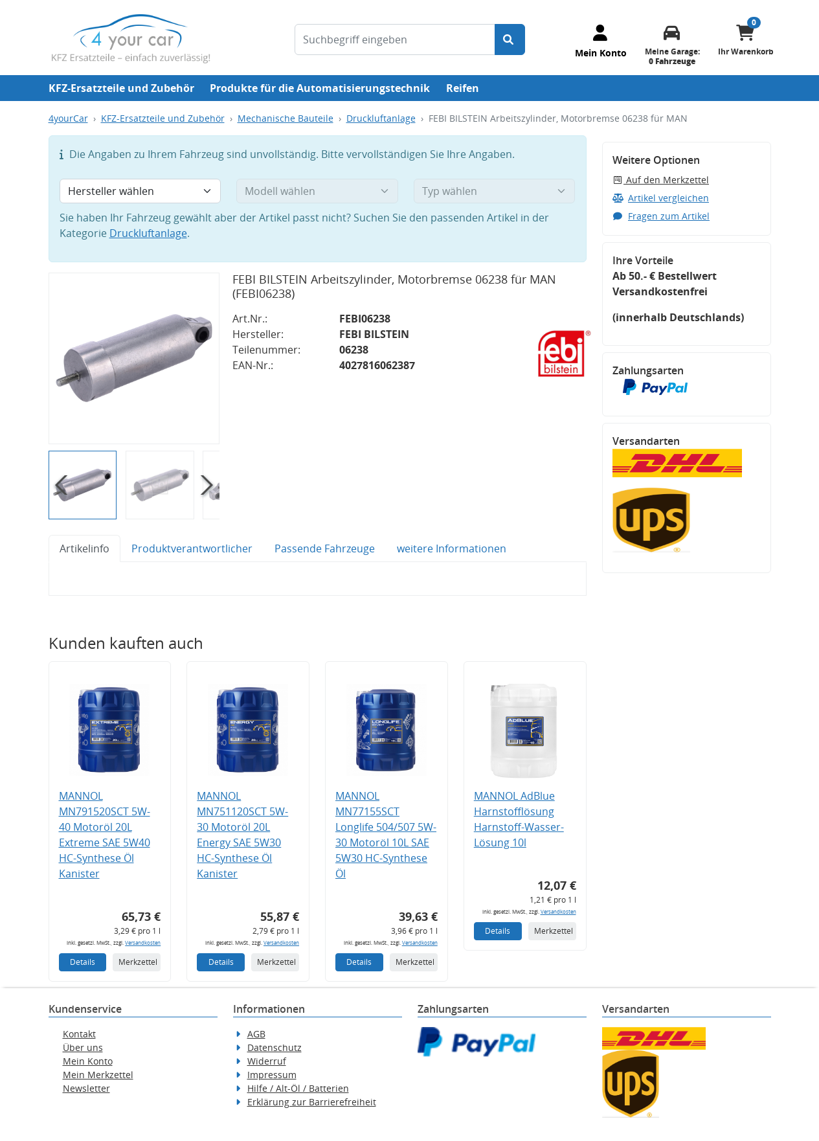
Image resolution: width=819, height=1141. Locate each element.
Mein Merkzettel (98, 1074)
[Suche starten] (510, 39)
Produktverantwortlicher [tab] (191, 548)
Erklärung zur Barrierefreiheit (311, 1102)
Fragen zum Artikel (661, 216)
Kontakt (79, 1034)
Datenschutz (274, 1047)
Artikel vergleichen (661, 198)
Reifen (462, 88)
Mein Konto (88, 1061)
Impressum (272, 1074)
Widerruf (266, 1061)
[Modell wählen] (317, 191)
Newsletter (86, 1088)
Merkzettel (137, 961)
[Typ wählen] (495, 191)
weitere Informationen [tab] (451, 548)
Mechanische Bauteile (285, 118)
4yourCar (68, 118)
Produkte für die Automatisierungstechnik (320, 88)
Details (82, 961)
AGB (256, 1034)
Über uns (83, 1047)
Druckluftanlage (381, 118)
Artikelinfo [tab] (84, 548)
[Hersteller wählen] (140, 191)
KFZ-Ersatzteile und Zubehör (121, 88)
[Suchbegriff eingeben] (395, 39)
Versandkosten (143, 942)
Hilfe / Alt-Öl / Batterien (298, 1088)
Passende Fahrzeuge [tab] (325, 548)
